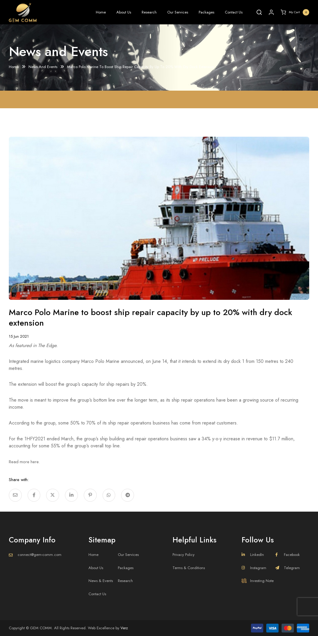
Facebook (287, 554)
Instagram (254, 568)
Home (101, 12)
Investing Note (258, 580)
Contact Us (233, 12)
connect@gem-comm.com (39, 554)
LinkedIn (253, 554)
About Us (123, 12)
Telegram (287, 568)
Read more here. (26, 461)
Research (149, 12)
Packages (206, 12)
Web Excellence (101, 628)
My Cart (295, 12)
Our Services (177, 12)
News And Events (43, 67)
